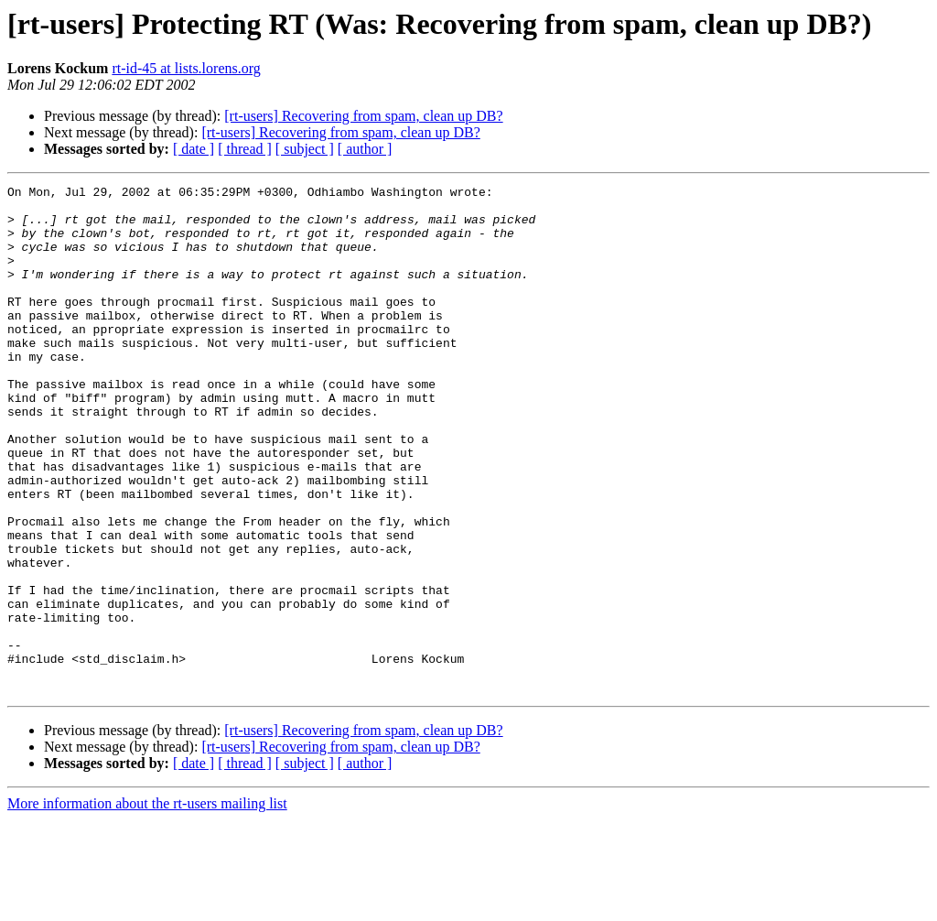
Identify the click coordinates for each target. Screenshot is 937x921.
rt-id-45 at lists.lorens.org (186, 68)
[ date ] (193, 149)
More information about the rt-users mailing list (147, 905)
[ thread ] (245, 149)
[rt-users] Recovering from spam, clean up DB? (363, 116)
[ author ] (365, 149)
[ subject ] (304, 149)
